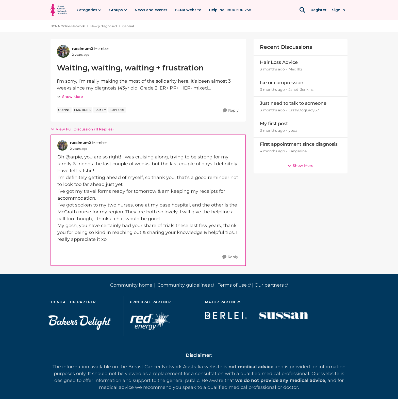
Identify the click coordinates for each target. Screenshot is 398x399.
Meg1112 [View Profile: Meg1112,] (295, 69)
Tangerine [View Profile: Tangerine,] (298, 151)
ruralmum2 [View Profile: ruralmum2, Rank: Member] (82, 48)
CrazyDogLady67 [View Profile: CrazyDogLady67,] (304, 110)
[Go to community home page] (59, 10)
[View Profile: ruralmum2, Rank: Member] (63, 51)
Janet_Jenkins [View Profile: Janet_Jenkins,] (301, 89)
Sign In (338, 10)
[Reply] (231, 110)
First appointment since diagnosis (299, 144)
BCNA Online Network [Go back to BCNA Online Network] (68, 26)
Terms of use (232, 285)
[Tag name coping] (64, 110)
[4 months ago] (272, 151)
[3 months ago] (272, 69)
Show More (70, 96)
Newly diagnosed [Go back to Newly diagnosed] (103, 26)
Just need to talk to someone (293, 103)
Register (318, 10)
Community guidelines (183, 285)
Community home (131, 285)
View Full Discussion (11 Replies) (82, 129)
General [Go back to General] (128, 26)
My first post (274, 123)
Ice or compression (281, 82)
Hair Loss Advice (279, 62)
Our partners (269, 285)
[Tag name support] (117, 110)
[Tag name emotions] (82, 110)
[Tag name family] (100, 110)
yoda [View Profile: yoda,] (293, 130)
